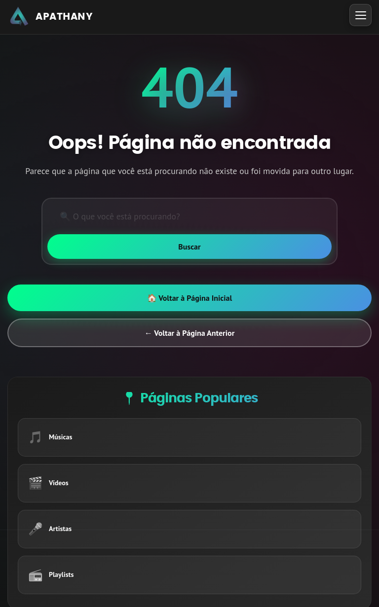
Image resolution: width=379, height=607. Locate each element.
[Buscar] (189, 246)
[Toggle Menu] (360, 15)
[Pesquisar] (189, 216)
